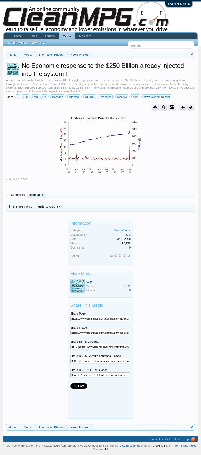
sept (134, 96)
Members (85, 35)
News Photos (122, 230)
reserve (121, 96)
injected (73, 96)
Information (36, 194)
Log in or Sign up (179, 3)
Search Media (17, 42)
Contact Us (155, 439)
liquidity (89, 96)
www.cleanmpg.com (156, 96)
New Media (38, 42)
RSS (193, 439)
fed (35, 96)
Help (168, 439)
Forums (50, 35)
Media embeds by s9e (94, 445)
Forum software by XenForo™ (41, 445)
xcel (8, 179)
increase (57, 96)
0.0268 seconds (130, 445)
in (44, 96)
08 (25, 96)
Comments (18, 194)
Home (18, 35)
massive (105, 96)
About (33, 35)
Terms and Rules (186, 445)
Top (186, 439)
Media (67, 36)
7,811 (127, 286)
